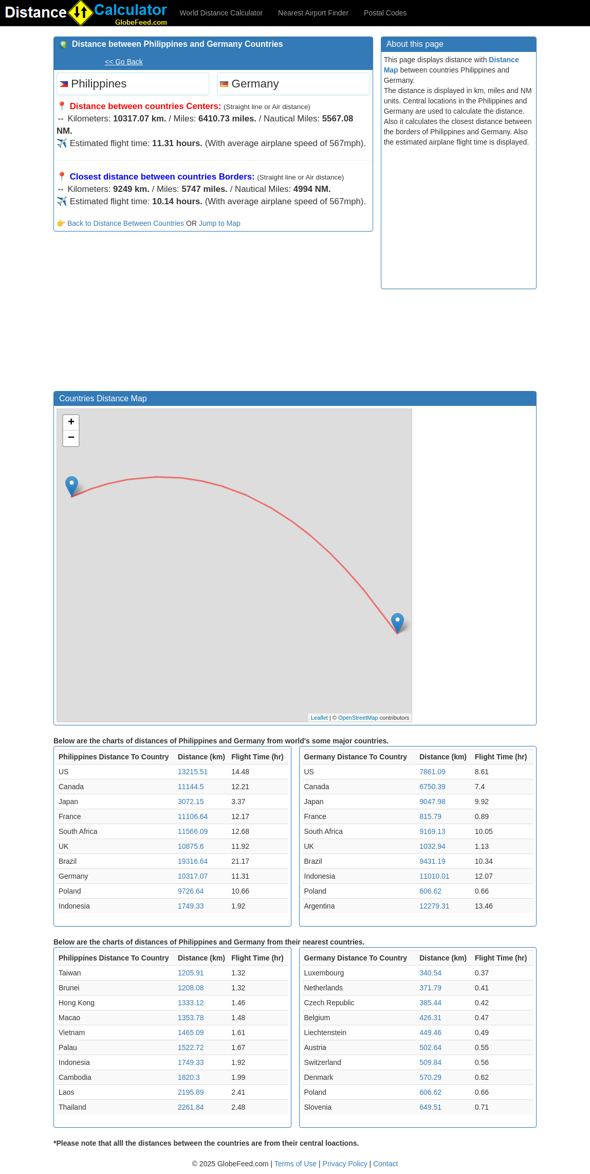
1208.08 (191, 988)
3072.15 (191, 801)
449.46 (430, 1032)
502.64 (430, 1047)
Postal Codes (385, 13)
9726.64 (191, 891)
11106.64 (193, 816)
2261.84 (191, 1107)
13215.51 (193, 772)
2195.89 (191, 1092)
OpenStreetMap (358, 718)
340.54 (430, 973)
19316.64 (193, 861)
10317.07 (193, 876)
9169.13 (432, 831)
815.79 (430, 816)
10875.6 (191, 846)
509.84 (430, 1062)
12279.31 (434, 906)
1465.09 (191, 1032)
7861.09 (432, 772)
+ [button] (71, 423)
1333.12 (191, 1003)
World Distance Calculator (221, 13)
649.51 (430, 1107)
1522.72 (191, 1047)
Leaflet (319, 718)
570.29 (430, 1077)
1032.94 (432, 846)
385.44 (430, 1003)
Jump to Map (220, 223)
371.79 (430, 988)
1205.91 (191, 973)
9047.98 (432, 801)
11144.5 (191, 786)
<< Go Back (124, 62)
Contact (385, 1164)
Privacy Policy (346, 1164)
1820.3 (189, 1077)
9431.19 (432, 861)
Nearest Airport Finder (313, 13)
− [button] (71, 438)
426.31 (430, 1017)
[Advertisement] (213, 314)
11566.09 (193, 831)
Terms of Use (296, 1164)
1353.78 (191, 1017)
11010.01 (434, 876)
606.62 (430, 891)
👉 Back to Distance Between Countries (120, 223)
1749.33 (191, 906)
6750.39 (432, 786)
